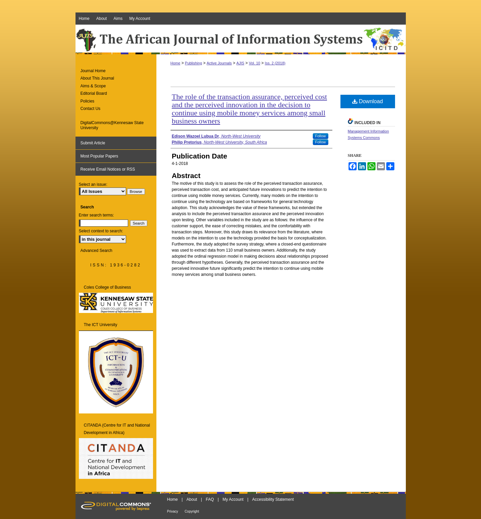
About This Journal (97, 78)
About (191, 499)
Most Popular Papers (99, 156)
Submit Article (93, 143)
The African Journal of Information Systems (241, 39)
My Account (232, 499)
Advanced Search (97, 250)
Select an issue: (93, 184)
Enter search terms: (96, 215)
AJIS (240, 63)
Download (367, 101)
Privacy (172, 511)
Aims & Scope (93, 86)
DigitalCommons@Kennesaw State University (112, 125)
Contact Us (90, 108)
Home (175, 63)
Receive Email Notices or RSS (108, 169)
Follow (320, 136)
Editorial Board (94, 93)
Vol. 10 (254, 63)
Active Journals (219, 63)
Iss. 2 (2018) (275, 63)
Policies (87, 101)
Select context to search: (101, 231)
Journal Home (93, 70)
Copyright (192, 511)
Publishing (193, 63)
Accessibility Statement (273, 499)
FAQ (210, 499)
